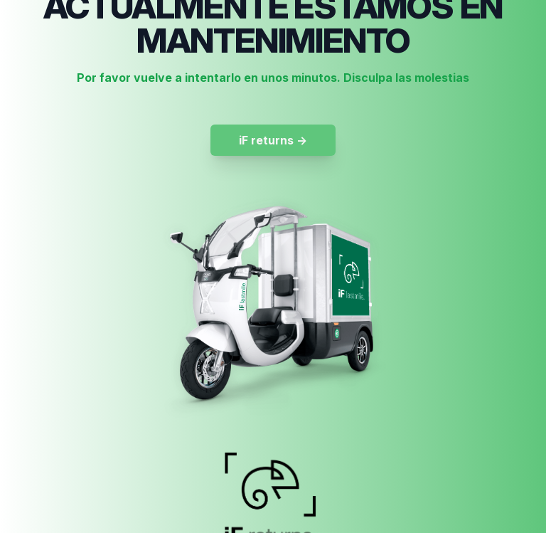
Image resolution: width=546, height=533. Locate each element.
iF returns (273, 140)
